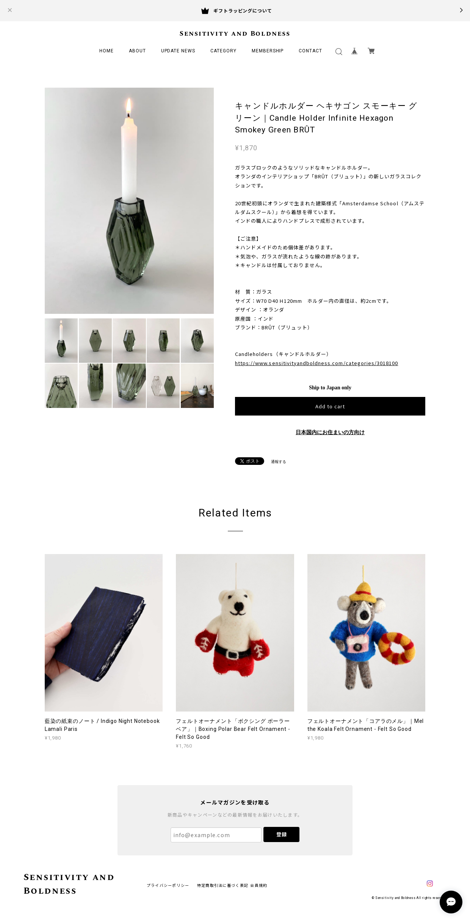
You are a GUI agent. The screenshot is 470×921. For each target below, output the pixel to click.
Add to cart (330, 406)
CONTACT (310, 51)
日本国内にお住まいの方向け (330, 432)
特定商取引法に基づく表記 (222, 885)
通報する (278, 462)
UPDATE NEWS (178, 51)
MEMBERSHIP (268, 51)
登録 (281, 834)
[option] (129, 201)
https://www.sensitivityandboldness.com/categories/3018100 (316, 363)
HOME (106, 51)
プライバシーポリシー (168, 885)
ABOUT (137, 51)
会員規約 (258, 885)
